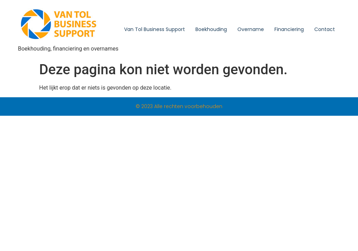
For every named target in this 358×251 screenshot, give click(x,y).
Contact (324, 29)
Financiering (289, 29)
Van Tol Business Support (154, 29)
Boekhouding (211, 29)
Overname (250, 29)
